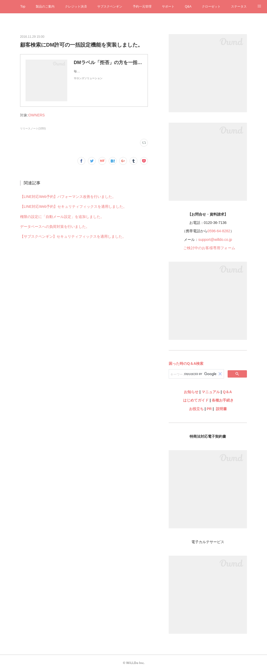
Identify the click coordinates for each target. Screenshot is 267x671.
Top (22, 6)
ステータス (239, 6)
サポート (168, 6)
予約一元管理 (142, 6)
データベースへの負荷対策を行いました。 (54, 226)
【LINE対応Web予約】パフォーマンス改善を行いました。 (68, 197)
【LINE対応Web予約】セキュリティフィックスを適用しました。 (73, 206)
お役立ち (196, 409)
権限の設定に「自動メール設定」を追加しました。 (62, 217)
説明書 (221, 409)
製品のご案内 (45, 6)
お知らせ (191, 392)
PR (209, 409)
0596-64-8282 (219, 231)
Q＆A (227, 392)
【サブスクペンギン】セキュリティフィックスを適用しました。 (73, 236)
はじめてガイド (195, 400)
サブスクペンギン (109, 6)
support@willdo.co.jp (215, 239)
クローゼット (211, 6)
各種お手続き (223, 400)
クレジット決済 (76, 6)
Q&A (188, 6)
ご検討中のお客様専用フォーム (209, 248)
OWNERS (36, 115)
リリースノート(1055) (33, 128)
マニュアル (211, 392)
